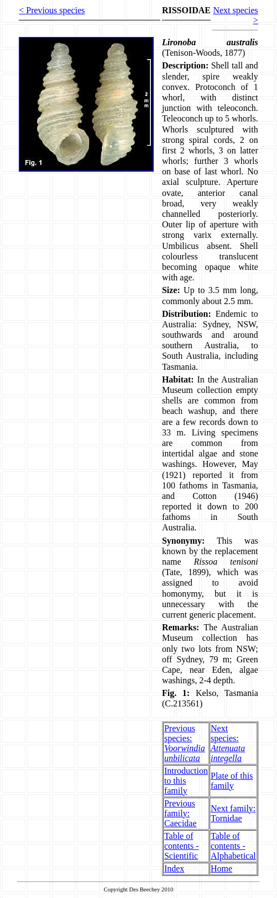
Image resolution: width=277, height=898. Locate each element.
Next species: (228, 743)
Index (174, 868)
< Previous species (52, 10)
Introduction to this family (186, 780)
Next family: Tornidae (233, 813)
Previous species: (184, 743)
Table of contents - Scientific (181, 845)
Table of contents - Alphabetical (233, 845)
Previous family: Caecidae (180, 813)
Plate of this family (232, 780)
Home (221, 868)
